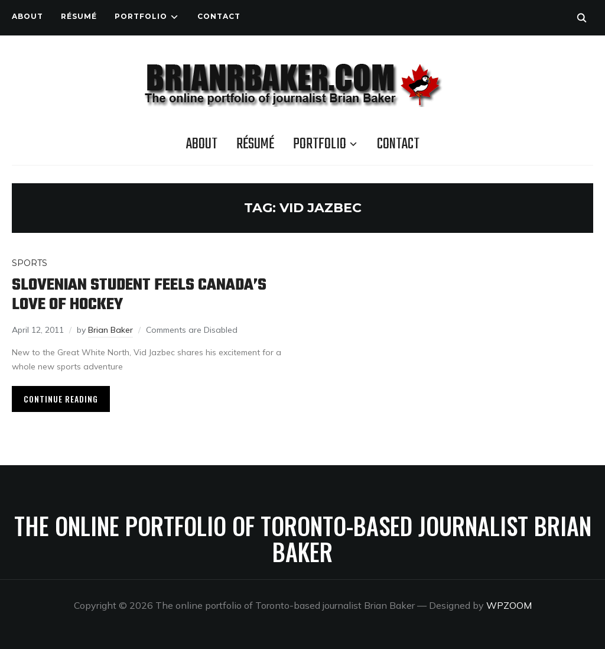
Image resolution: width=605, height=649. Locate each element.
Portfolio (141, 16)
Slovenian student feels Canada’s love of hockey (139, 294)
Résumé (79, 16)
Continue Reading (61, 398)
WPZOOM (509, 605)
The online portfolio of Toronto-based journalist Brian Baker (302, 538)
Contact (218, 16)
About (27, 16)
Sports (29, 263)
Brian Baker (110, 329)
